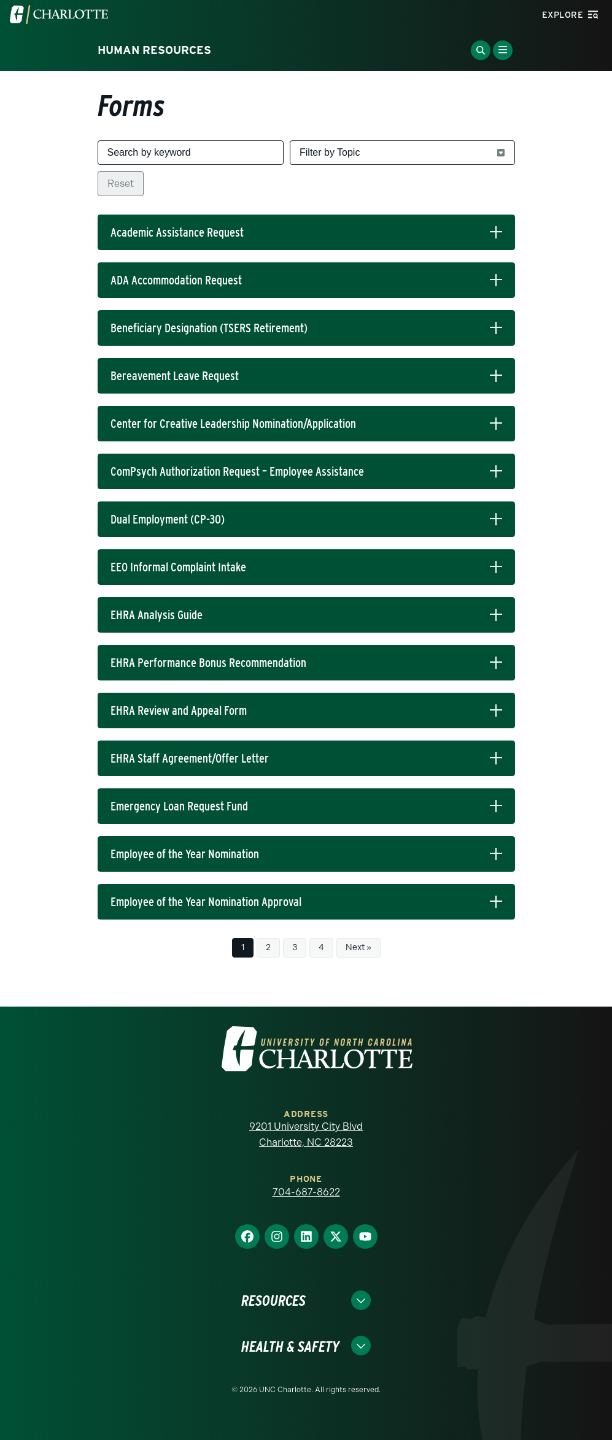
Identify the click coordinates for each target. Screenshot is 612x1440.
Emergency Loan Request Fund (179, 806)
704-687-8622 (306, 1192)
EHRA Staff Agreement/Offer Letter (189, 758)
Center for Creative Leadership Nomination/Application (233, 423)
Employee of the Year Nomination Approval (205, 901)
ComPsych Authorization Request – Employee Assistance (237, 471)
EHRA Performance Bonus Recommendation (208, 662)
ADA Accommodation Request (176, 280)
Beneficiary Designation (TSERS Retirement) (209, 328)
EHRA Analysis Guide (156, 615)
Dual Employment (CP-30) (167, 519)
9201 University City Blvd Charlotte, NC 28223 (306, 1134)
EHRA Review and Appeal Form (178, 710)
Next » (358, 947)
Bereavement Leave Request (174, 375)
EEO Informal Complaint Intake (178, 567)
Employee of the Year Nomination (184, 854)
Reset (120, 183)
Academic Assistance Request (177, 232)
